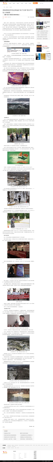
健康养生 (18, 3)
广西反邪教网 (16, 445)
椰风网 (42, 445)
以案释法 (25, 454)
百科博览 (26, 3)
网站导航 (9, 0)
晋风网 (34, 445)
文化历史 (22, 3)
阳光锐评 (25, 453)
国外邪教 (14, 458)
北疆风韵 (13, 445)
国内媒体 (20, 457)
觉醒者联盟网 (13, 446)
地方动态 (20, 453)
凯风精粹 (25, 457)
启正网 (47, 445)
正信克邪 (10, 3)
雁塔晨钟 (39, 445)
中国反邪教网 (9, 445)
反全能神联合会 (9, 446)
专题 (19, 454)
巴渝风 (44, 445)
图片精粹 (30, 3)
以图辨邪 (14, 454)
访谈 (13, 453)
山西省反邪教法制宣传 (21, 445)
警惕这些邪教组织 (21, 458)
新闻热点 (14, 3)
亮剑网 (36, 445)
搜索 (49, 3)
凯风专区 (14, 451)
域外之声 (14, 457)
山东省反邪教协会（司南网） (28, 445)
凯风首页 (4, 0)
